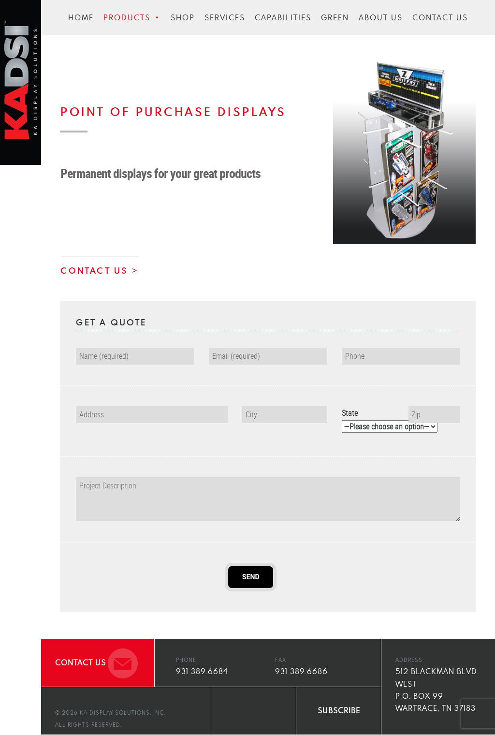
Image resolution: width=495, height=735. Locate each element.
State (367, 420)
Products (132, 17)
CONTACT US (94, 270)
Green (335, 17)
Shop (183, 17)
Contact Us (440, 17)
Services (224, 17)
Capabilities (283, 17)
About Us (381, 17)
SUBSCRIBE (339, 710)
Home (81, 17)
